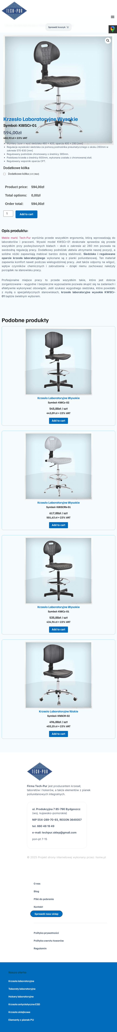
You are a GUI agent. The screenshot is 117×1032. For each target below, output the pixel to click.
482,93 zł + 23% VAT (15, 138)
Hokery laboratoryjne (21, 996)
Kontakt (38, 906)
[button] (112, 17)
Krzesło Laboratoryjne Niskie (58, 711)
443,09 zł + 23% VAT (58, 413)
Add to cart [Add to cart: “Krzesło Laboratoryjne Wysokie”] (58, 420)
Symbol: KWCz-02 (58, 402)
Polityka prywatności (46, 933)
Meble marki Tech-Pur (16, 237)
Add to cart (26, 214)
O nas (37, 883)
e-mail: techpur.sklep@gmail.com (54, 832)
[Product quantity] (8, 213)
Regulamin (40, 948)
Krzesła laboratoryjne (21, 981)
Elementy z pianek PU (21, 1019)
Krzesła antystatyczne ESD (24, 1004)
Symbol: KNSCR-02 (58, 715)
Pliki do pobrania (44, 899)
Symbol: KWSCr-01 (20, 125)
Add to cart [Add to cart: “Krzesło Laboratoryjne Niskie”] (58, 733)
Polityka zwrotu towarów (49, 940)
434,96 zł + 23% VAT (58, 622)
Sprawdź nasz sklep (46, 913)
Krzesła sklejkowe (19, 1012)
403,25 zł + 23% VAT (58, 726)
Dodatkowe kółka (23, 174)
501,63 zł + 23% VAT (58, 517)
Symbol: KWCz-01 (58, 611)
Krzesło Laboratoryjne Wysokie (58, 398)
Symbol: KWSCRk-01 (58, 507)
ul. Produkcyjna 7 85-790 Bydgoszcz (56, 809)
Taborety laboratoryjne (21, 988)
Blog (36, 891)
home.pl (101, 857)
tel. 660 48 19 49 (43, 826)
